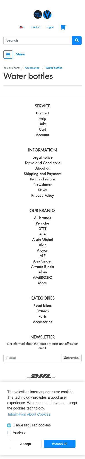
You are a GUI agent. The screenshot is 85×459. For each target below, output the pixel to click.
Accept (25, 444)
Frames (42, 311)
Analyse (19, 432)
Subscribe (71, 358)
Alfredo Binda (42, 267)
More (42, 283)
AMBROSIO (42, 277)
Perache (42, 223)
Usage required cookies (32, 425)
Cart (42, 129)
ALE (43, 256)
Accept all (59, 443)
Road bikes (43, 306)
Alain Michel (42, 239)
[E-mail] (32, 358)
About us (42, 168)
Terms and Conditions (42, 163)
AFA (42, 234)
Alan (42, 245)
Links (42, 124)
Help (42, 119)
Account (42, 135)
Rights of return (42, 179)
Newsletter (43, 185)
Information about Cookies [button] (29, 414)
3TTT (42, 229)
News (42, 190)
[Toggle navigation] (8, 54)
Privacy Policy (42, 195)
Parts (43, 316)
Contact (36, 27)
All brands (42, 218)
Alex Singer (42, 261)
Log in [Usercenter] (50, 27)
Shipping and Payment (42, 174)
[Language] (22, 27)
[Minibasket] (62, 27)
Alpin (42, 272)
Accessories (42, 322)
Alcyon (42, 250)
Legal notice (43, 157)
